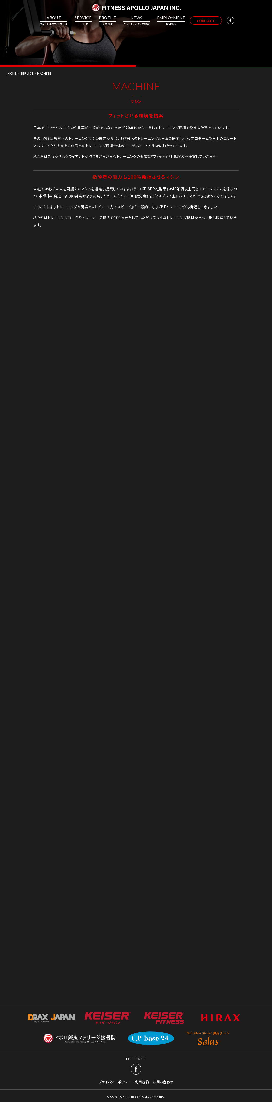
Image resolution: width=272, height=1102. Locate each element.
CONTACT (206, 20)
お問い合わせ (163, 918)
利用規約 (142, 918)
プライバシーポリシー (115, 918)
